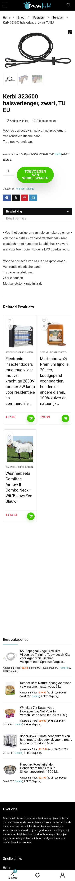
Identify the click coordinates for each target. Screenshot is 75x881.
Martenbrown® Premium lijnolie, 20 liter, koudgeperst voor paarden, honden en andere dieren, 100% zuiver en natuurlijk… (54, 381)
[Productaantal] (8, 171)
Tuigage (58, 17)
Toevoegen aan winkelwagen (35, 175)
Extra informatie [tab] (16, 218)
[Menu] (5, 5)
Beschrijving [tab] (14, 211)
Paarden (38, 17)
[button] (70, 32)
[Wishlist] (37, 875)
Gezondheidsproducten (19, 352)
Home (7, 17)
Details (58, 154)
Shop (21, 17)
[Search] (69, 5)
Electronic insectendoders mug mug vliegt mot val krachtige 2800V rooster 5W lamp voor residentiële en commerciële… (20, 381)
